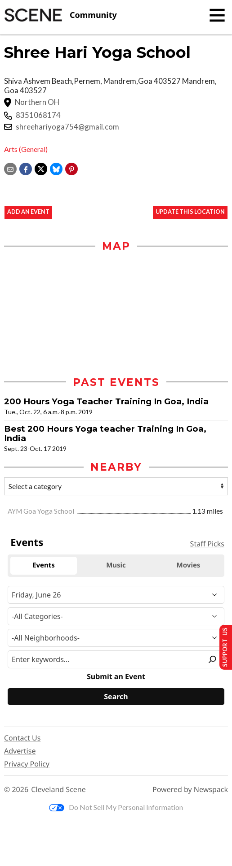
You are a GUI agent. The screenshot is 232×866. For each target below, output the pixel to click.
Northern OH (37, 102)
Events (26, 542)
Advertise (20, 751)
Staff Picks (207, 544)
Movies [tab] (189, 565)
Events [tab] (43, 565)
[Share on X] (41, 168)
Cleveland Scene (58, 789)
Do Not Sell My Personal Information (116, 807)
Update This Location (190, 212)
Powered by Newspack (190, 789)
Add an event (28, 212)
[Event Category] (116, 616)
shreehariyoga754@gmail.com (67, 126)
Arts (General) (26, 149)
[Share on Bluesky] (56, 168)
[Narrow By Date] (116, 595)
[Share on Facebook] (25, 168)
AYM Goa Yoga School (42, 511)
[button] (71, 168)
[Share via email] (10, 168)
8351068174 (38, 115)
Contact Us (22, 738)
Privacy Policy (26, 764)
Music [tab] (116, 565)
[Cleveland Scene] (60, 15)
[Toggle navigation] (217, 15)
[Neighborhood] (116, 638)
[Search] (116, 696)
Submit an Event (116, 676)
